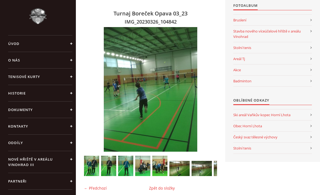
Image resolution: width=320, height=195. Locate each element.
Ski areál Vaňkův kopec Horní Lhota (261, 114)
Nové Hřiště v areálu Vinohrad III (30, 162)
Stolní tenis (242, 47)
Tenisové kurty (24, 76)
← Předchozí (95, 188)
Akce (237, 69)
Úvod (14, 43)
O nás (14, 60)
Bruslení (239, 20)
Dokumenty (20, 109)
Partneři (17, 181)
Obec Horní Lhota (247, 125)
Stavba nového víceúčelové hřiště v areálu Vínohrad (267, 34)
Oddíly (15, 142)
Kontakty (18, 126)
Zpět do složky (162, 188)
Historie (17, 93)
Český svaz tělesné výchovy (255, 137)
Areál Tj (239, 58)
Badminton (242, 81)
